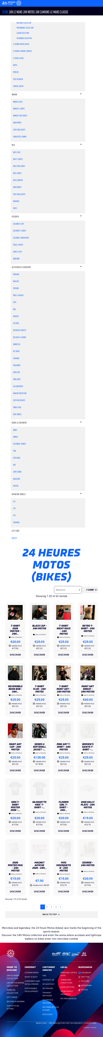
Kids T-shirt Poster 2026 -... (15, 806)
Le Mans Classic (59, 12)
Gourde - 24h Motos (87, 864)
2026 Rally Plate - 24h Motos (88, 804)
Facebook (84, 972)
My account (49, 984)
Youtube (83, 981)
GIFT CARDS (12, 997)
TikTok (83, 990)
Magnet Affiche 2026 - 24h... (39, 865)
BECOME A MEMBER (15, 1001)
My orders (48, 988)
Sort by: (93, 589)
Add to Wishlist (15, 637)
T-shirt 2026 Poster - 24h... (15, 629)
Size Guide (47, 1014)
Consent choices (89, 1028)
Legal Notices (67, 987)
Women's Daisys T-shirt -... (87, 747)
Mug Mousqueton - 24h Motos (63, 866)
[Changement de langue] (9, 3)
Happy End (91, 1023)
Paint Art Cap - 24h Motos (15, 747)
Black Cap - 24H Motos (39, 627)
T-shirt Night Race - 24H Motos (64, 629)
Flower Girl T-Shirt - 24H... (64, 806)
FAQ (44, 975)
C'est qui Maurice (74, 1023)
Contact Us (48, 980)
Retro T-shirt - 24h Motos (88, 628)
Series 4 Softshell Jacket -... (39, 747)
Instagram (85, 985)
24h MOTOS (29, 12)
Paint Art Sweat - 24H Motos (87, 689)
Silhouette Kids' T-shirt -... (39, 804)
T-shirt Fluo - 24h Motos (39, 689)
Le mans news (31, 972)
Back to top (51, 914)
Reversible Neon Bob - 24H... (15, 689)
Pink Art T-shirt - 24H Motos (64, 747)
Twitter (83, 977)
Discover (15, 654)
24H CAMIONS (43, 12)
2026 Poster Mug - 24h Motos (15, 866)
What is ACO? (31, 977)
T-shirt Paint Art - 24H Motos (64, 689)
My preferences (68, 998)
